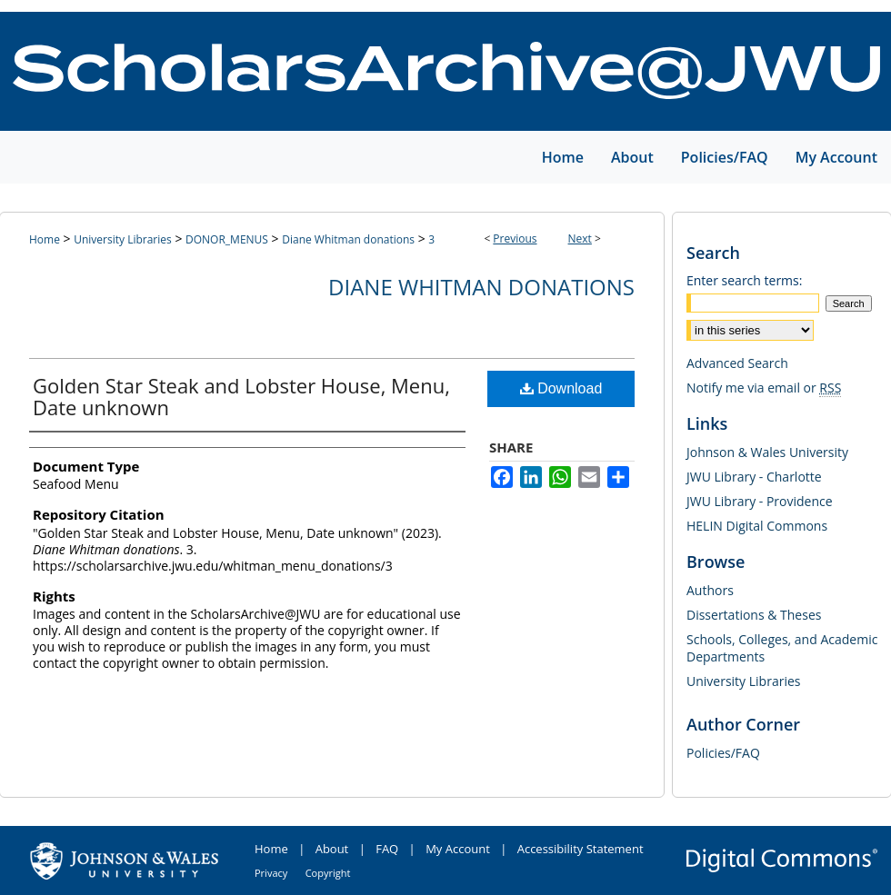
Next (580, 238)
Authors (710, 590)
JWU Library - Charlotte (754, 476)
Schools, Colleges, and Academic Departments (781, 648)
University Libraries (123, 239)
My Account (457, 848)
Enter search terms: (744, 280)
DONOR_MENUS (226, 239)
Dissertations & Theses (753, 614)
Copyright (328, 873)
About (332, 848)
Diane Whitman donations (348, 239)
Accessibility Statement (580, 848)
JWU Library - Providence (759, 501)
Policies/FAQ (723, 752)
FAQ (386, 848)
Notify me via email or (763, 387)
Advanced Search (737, 363)
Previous (514, 238)
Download (561, 388)
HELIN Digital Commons (756, 525)
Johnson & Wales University (767, 452)
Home (44, 239)
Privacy (271, 873)
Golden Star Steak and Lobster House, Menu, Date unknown (241, 396)
